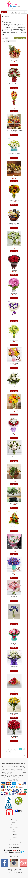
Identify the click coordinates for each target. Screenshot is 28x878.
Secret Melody (14, 644)
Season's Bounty (14, 61)
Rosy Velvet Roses (14, 737)
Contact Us (14, 825)
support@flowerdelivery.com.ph (14, 871)
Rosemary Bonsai (14, 504)
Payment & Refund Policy (14, 842)
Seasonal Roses (14, 107)
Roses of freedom (14, 714)
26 (23, 749)
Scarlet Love (14, 690)
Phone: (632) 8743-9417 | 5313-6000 (13, 869)
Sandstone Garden (14, 480)
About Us (14, 822)
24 (17, 749)
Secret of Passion (14, 387)
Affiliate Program (14, 827)
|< (3, 749)
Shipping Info (14, 837)
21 (8, 749)
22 (11, 749)
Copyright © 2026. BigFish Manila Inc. (14, 872)
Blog (14, 829)
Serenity (14, 457)
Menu (4, 12)
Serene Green (14, 247)
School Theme (14, 527)
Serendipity (14, 434)
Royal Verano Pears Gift (14, 177)
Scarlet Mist (14, 574)
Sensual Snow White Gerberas (14, 154)
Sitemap (14, 831)
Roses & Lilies (14, 550)
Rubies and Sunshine (14, 201)
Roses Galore (14, 271)
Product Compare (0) (20, 38)
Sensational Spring (14, 411)
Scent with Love (14, 667)
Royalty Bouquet (14, 341)
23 (14, 749)
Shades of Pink (14, 597)
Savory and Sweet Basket (14, 224)
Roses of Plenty (14, 294)
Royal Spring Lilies (14, 364)
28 (6, 751)
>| (14, 751)
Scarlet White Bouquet (14, 84)
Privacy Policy (14, 839)
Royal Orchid (14, 620)
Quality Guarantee (14, 844)
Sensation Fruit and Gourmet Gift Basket (14, 131)
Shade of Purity (14, 317)
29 (9, 751)
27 (3, 751)
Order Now (14, 64)
